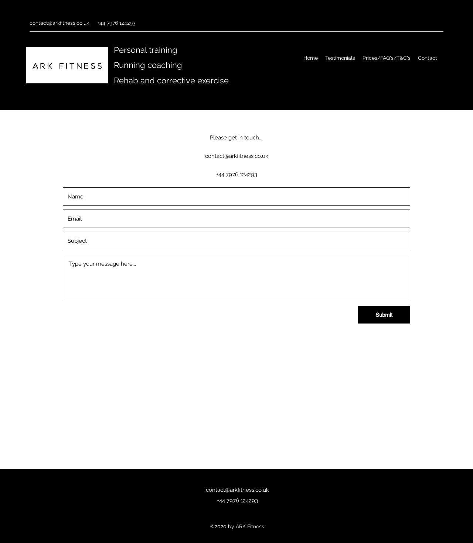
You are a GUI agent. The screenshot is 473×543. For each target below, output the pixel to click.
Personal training (145, 50)
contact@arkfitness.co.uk (59, 23)
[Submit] (384, 315)
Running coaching (148, 65)
